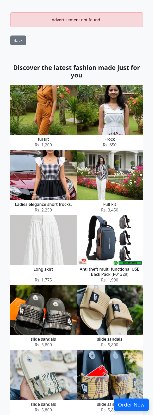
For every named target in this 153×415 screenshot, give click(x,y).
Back (18, 40)
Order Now (131, 404)
